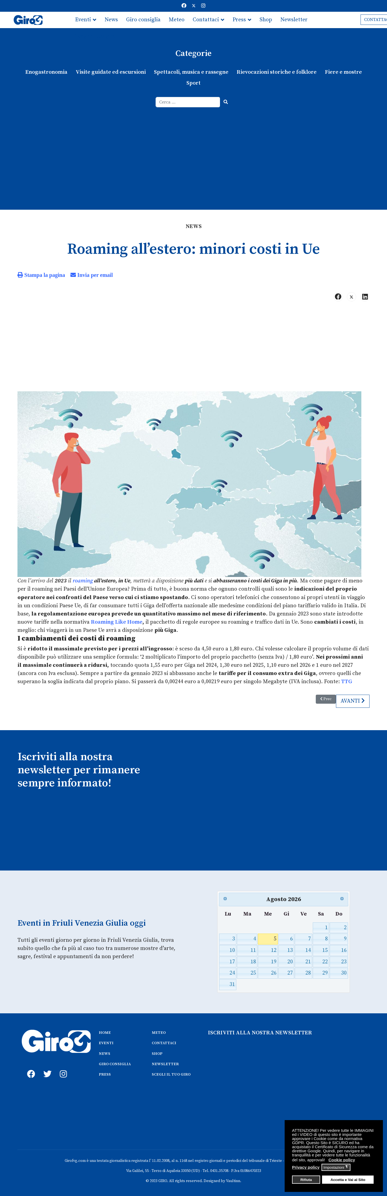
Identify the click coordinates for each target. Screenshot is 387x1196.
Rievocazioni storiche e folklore (276, 72)
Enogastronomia (46, 72)
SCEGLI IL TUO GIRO (171, 1073)
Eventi (83, 19)
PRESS (105, 1073)
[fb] (29, 1067)
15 (325, 949)
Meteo (176, 19)
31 (232, 984)
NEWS (104, 1052)
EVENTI (106, 1042)
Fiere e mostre (343, 72)
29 (325, 972)
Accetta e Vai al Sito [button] (348, 1180)
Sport (193, 83)
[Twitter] (194, 6)
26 (273, 972)
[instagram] (62, 1067)
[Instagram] (203, 6)
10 (232, 949)
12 (273, 949)
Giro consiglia (143, 19)
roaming (82, 581)
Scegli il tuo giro (95, 36)
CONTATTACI (164, 1042)
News (111, 19)
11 (253, 949)
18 (253, 961)
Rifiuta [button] (306, 1180)
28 (308, 972)
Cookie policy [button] (341, 1159)
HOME (105, 1032)
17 (232, 961)
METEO (159, 1032)
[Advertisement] (193, 148)
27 (290, 972)
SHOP (157, 1052)
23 (344, 961)
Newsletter (294, 19)
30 (344, 972)
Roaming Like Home (116, 621)
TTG (346, 681)
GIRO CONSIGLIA (115, 1063)
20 (290, 961)
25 (253, 972)
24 (232, 972)
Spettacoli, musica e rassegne (191, 72)
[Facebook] (183, 6)
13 (290, 949)
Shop (266, 19)
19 (273, 961)
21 (308, 961)
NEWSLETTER (165, 1063)
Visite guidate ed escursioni (111, 72)
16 (344, 949)
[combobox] (188, 102)
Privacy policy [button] (306, 1167)
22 (325, 961)
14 (308, 949)
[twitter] (46, 1067)
